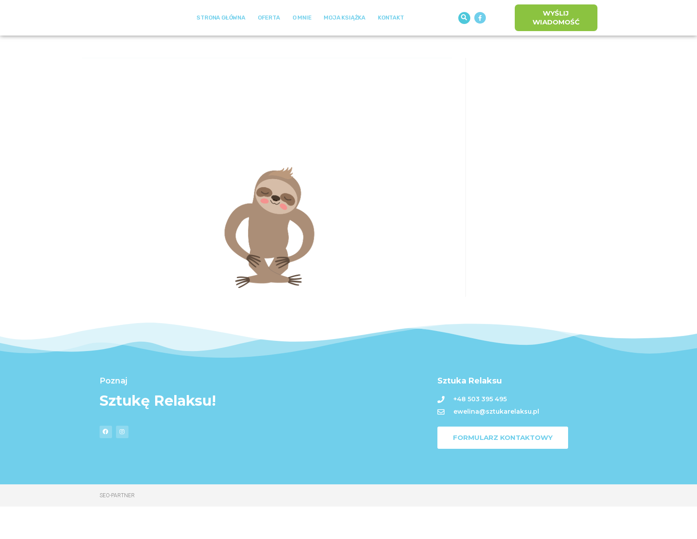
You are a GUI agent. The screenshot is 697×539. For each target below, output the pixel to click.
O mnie (302, 34)
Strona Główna (220, 34)
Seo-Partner (117, 528)
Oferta (269, 34)
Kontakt (391, 34)
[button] (464, 34)
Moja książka (344, 34)
